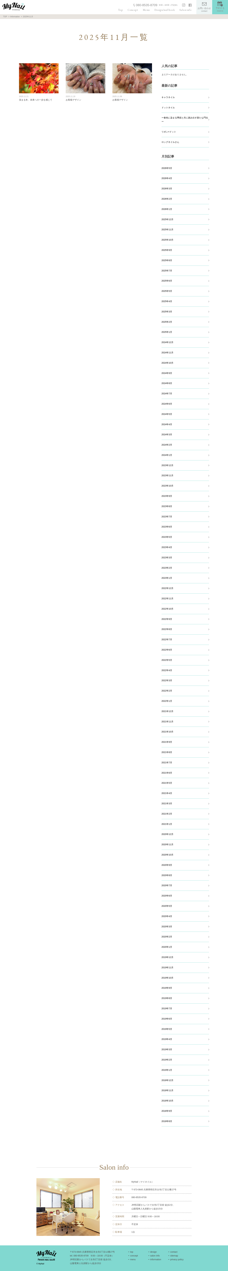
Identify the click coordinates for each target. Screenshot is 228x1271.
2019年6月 (167, 1018)
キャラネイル (168, 97)
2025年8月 (167, 260)
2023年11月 (167, 475)
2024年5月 (167, 414)
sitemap (174, 1255)
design (153, 1252)
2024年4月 (167, 424)
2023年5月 (167, 537)
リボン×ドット (169, 131)
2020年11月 (167, 844)
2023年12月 (167, 465)
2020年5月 (167, 906)
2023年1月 (167, 578)
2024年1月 (167, 455)
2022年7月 (167, 639)
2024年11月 (167, 352)
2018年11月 (167, 1090)
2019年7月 (167, 1008)
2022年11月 (167, 598)
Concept (133, 10)
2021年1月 (167, 824)
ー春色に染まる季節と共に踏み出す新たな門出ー (185, 119)
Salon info (186, 10)
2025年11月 (167, 229)
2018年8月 (167, 1121)
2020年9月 (167, 865)
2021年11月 (167, 721)
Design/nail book (165, 10)
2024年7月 (167, 393)
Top (120, 10)
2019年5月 (167, 1029)
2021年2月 (167, 813)
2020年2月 (167, 936)
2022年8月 (167, 629)
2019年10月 (167, 977)
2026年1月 (167, 209)
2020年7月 (167, 885)
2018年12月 (167, 1080)
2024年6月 (167, 404)
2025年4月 (167, 301)
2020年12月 (167, 834)
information (155, 1259)
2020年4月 (167, 916)
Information (15, 17)
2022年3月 (167, 680)
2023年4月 (167, 547)
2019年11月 (167, 967)
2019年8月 (167, 998)
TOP (5, 17)
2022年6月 (167, 649)
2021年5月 (167, 783)
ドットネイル (168, 107)
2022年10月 (167, 609)
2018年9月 (167, 1111)
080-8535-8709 (146, 5)
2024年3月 (167, 434)
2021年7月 (167, 762)
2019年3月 (167, 1049)
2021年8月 (167, 752)
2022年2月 (167, 690)
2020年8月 (167, 875)
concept (134, 1255)
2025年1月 (167, 332)
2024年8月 (167, 383)
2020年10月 (167, 854)
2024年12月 (167, 342)
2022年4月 (167, 670)
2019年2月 (167, 1059)
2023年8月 (167, 506)
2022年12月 (167, 588)
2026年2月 (167, 199)
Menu (146, 10)
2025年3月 (167, 311)
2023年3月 (167, 557)
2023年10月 (167, 485)
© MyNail (40, 1264)
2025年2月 (167, 322)
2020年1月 (167, 947)
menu (133, 1259)
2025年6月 (167, 280)
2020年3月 (167, 926)
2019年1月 (167, 1070)
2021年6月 (167, 773)
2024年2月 (167, 444)
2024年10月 (167, 363)
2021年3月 (167, 803)
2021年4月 (167, 793)
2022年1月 (167, 701)
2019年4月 (167, 1039)
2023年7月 (167, 516)
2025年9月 (167, 250)
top (131, 1252)
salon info (155, 1255)
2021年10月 (167, 731)
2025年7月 (167, 270)
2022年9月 (167, 619)
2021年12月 (167, 711)
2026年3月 (167, 188)
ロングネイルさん (170, 142)
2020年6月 (167, 895)
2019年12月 (167, 957)
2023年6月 (167, 526)
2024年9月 (167, 373)
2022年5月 (167, 660)
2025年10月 (167, 240)
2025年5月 (167, 291)
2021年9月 (167, 742)
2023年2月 (167, 568)
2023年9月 (167, 496)
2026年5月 (167, 168)
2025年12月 (167, 219)
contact (173, 1252)
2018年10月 (167, 1100)
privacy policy (177, 1259)
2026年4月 (167, 178)
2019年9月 (167, 988)
